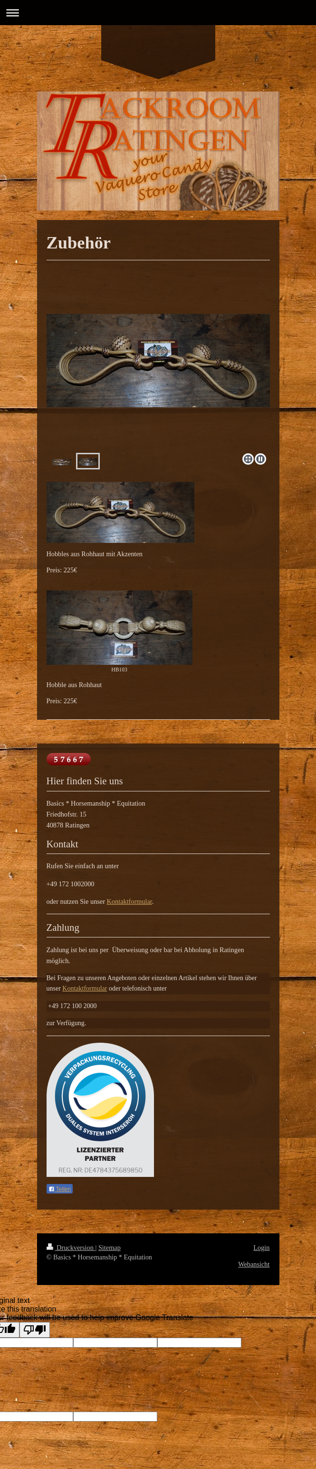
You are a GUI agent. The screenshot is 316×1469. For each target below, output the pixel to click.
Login (261, 1247)
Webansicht (253, 1264)
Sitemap (109, 1247)
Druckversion (71, 1247)
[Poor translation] (34, 1330)
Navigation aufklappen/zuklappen (158, 12)
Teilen (59, 1189)
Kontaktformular (129, 901)
